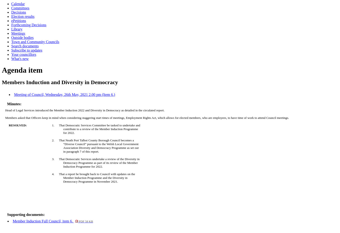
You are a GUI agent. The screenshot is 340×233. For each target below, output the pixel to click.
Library (17, 29)
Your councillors (23, 54)
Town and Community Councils (35, 42)
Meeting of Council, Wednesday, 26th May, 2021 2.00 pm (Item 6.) (64, 95)
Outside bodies (22, 38)
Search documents (25, 46)
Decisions (18, 12)
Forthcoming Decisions (28, 25)
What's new (20, 59)
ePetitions (18, 21)
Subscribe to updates (26, 50)
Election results (22, 17)
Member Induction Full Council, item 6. (53, 221)
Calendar (18, 4)
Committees (20, 8)
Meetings (18, 33)
